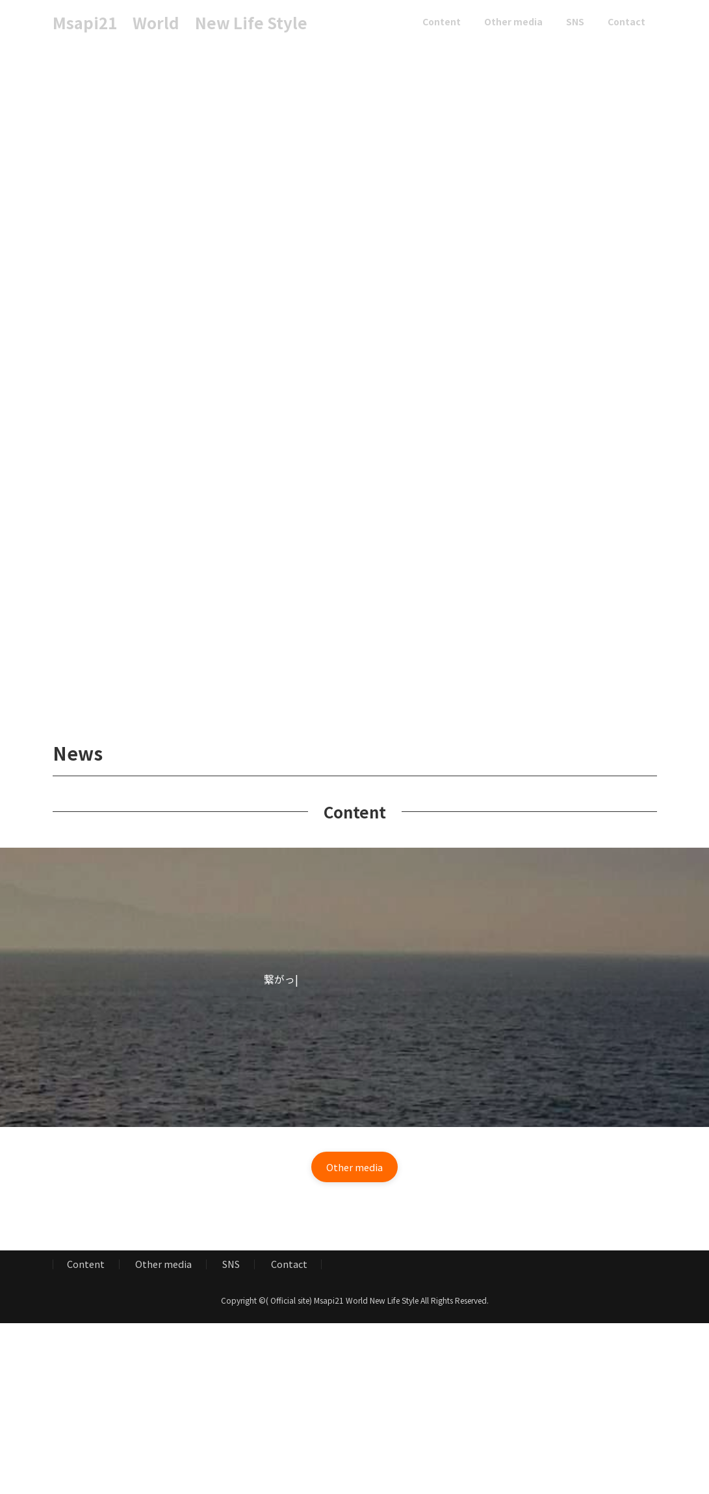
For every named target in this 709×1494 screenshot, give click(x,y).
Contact (289, 1267)
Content (86, 1267)
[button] (355, 1168)
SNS (231, 1267)
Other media (163, 1267)
